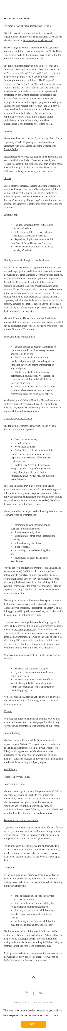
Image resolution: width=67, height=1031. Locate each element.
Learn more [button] (51, 1015)
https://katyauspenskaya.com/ (38, 40)
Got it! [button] (33, 1024)
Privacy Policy (21, 1002)
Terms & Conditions (42, 1002)
